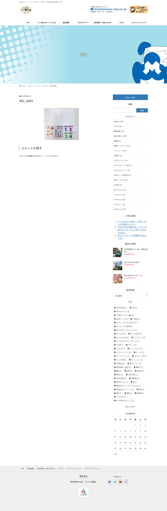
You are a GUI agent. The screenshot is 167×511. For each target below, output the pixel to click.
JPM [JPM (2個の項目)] (134, 308)
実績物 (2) (117, 141)
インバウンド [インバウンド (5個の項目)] (139, 337)
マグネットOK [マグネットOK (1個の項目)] (140, 356)
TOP (22, 468)
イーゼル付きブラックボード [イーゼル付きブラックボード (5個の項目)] (127, 341)
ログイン (43, 155)
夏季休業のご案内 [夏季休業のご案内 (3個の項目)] (123, 367)
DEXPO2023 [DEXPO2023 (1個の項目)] (121, 308)
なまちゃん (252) (120, 209)
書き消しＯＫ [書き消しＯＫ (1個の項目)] (122, 382)
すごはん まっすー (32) (122, 170)
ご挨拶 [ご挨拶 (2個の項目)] (136, 319)
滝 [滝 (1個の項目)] (135, 382)
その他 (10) (118, 185)
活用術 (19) (118, 155)
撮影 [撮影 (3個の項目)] (119, 371)
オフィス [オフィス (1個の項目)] (132, 345)
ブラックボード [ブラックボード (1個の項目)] (122, 356)
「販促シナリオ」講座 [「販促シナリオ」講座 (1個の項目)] (125, 315)
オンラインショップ (74, 468)
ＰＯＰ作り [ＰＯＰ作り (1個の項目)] (121, 397)
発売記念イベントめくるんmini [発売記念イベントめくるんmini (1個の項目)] (128, 386)
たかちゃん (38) (119, 199)
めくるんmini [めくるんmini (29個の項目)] (122, 337)
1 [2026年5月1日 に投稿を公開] (135, 425)
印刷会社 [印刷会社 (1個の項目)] (120, 363)
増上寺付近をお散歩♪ (132, 262)
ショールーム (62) (120, 150)
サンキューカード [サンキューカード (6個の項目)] (123, 352)
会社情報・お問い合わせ (46, 468)
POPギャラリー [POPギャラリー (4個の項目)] (122, 311)
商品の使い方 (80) (120, 136)
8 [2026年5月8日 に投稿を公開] (135, 431)
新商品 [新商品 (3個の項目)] (140, 371)
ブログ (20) (118, 126)
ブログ (60, 468)
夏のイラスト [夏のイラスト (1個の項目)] (135, 363)
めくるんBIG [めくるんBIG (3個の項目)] (135, 334)
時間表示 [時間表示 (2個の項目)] (135, 378)
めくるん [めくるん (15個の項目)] (120, 334)
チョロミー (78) (119, 204)
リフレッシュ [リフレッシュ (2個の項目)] (137, 360)
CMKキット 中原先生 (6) (122, 175)
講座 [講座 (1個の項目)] (129, 393)
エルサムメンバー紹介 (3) (123, 165)
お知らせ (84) (118, 121)
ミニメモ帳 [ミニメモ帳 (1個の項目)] (121, 360)
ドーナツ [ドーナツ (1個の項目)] (140, 352)
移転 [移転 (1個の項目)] (119, 393)
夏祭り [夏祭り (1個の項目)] (139, 367)
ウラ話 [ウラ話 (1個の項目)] (119, 345)
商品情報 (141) (119, 131)
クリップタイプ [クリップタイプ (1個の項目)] (136, 348)
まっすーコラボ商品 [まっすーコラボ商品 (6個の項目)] (124, 326)
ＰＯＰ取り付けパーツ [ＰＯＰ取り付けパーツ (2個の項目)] (125, 400)
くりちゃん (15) (119, 194)
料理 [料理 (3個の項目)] (129, 371)
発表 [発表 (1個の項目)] (141, 389)
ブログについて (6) (120, 160)
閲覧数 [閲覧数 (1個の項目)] (140, 393)
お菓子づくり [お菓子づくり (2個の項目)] (122, 319)
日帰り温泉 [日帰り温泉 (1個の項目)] (121, 378)
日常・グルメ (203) (121, 180)
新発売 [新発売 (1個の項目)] (119, 374)
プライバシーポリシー (93, 468)
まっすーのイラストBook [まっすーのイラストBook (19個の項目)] (126, 322)
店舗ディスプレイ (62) (122, 146)
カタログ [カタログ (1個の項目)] (120, 348)
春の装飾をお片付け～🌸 (133, 275)
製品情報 (30, 468)
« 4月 (115, 454)
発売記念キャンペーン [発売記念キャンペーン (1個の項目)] (125, 389)
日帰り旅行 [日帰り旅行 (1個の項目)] (133, 374)
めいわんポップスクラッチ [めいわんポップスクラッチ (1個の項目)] (126, 330)
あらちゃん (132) (120, 190)
